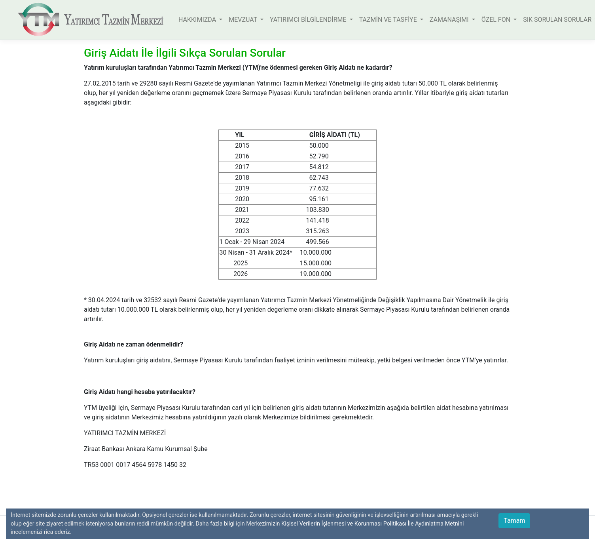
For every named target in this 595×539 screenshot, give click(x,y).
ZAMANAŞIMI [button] (450, 19)
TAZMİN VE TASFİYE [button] (389, 19)
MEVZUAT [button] (244, 19)
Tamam (514, 520)
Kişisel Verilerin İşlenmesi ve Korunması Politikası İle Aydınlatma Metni (370, 523)
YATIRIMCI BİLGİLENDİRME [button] (309, 19)
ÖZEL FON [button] (496, 19)
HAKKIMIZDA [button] (198, 19)
